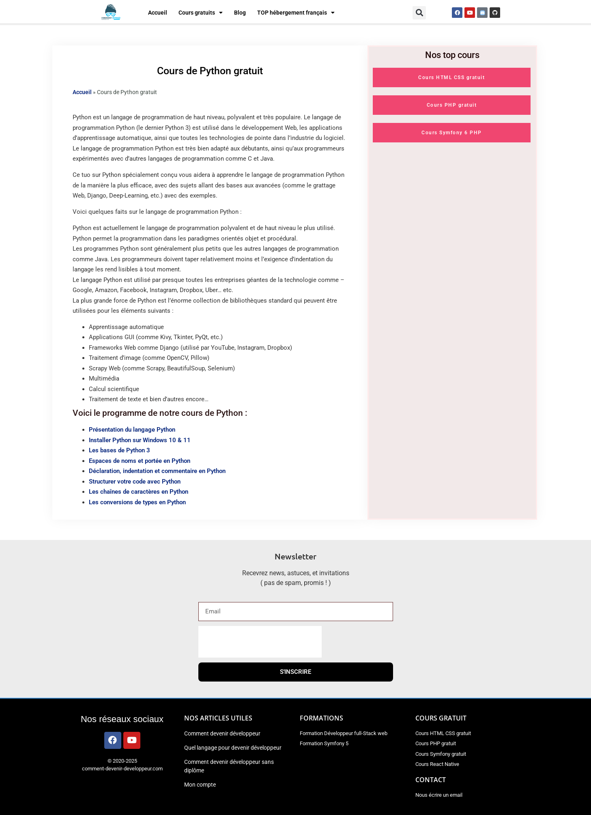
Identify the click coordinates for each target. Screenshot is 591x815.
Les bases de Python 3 (119, 450)
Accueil (157, 12)
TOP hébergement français (296, 12)
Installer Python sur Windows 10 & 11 (140, 440)
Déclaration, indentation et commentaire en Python (157, 471)
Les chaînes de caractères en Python (138, 491)
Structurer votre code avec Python (135, 481)
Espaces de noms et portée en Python (139, 460)
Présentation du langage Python (132, 429)
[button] (419, 12)
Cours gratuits (200, 12)
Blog (240, 12)
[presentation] (260, 642)
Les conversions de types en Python (137, 502)
